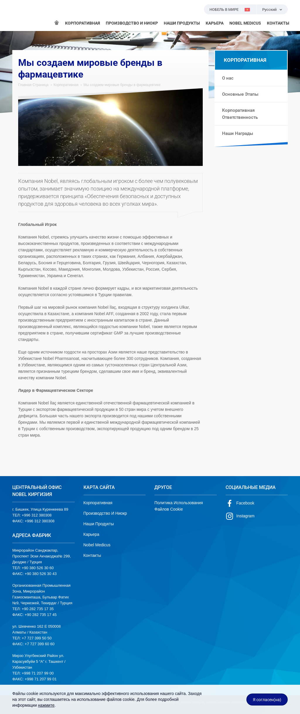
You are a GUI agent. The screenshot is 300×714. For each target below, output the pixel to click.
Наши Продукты (98, 523)
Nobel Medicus (97, 545)
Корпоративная (66, 85)
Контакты (92, 555)
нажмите (46, 705)
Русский (269, 9)
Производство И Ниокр (105, 513)
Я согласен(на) (267, 699)
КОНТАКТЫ (278, 23)
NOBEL (20, 15)
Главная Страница (33, 85)
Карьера (91, 534)
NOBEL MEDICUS (245, 23)
